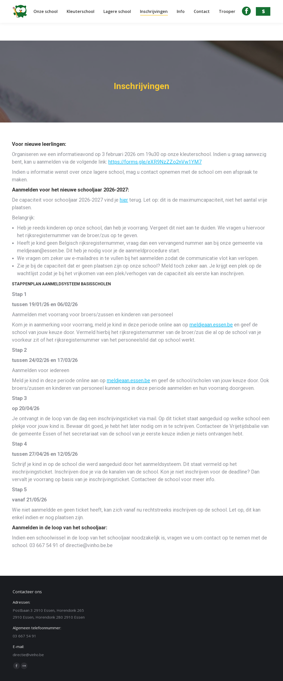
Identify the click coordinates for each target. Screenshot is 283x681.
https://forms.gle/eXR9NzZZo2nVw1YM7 (155, 162)
